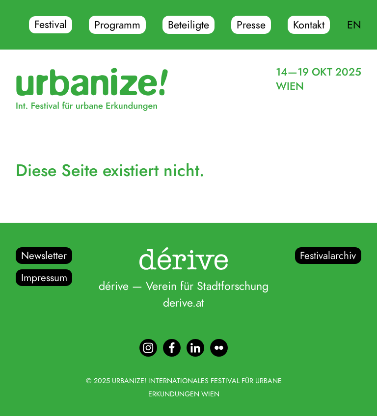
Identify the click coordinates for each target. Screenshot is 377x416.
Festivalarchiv (328, 255)
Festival (50, 25)
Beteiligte (188, 25)
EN (354, 25)
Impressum (44, 278)
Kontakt (308, 25)
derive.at (183, 303)
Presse (251, 25)
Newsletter (44, 255)
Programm (117, 25)
